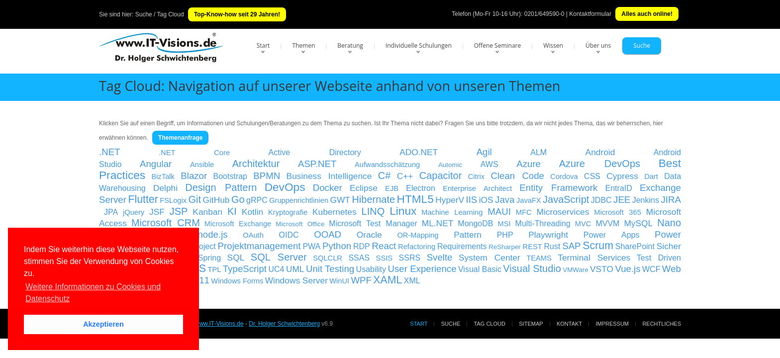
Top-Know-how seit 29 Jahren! (237, 14)
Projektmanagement (259, 246)
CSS (592, 176)
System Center (489, 258)
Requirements (462, 246)
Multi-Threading (543, 223)
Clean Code (517, 176)
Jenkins (645, 200)
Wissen (553, 45)
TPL (214, 269)
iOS (486, 200)
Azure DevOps (599, 163)
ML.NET (438, 223)
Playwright (548, 235)
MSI (504, 224)
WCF (651, 269)
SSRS (410, 258)
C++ (405, 176)
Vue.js (627, 269)
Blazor (194, 176)
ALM (538, 152)
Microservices (562, 212)
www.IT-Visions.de (219, 323)
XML (412, 280)
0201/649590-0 (544, 13)
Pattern (468, 235)
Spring (209, 258)
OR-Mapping (417, 235)
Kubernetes (334, 212)
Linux (403, 210)
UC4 (276, 269)
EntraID (618, 188)
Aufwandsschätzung (387, 165)
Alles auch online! (647, 13)
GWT (340, 200)
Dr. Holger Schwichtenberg (284, 323)
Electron (420, 188)
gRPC (257, 200)
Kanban (207, 212)
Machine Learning (452, 212)
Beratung (350, 45)
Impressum (612, 324)
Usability (371, 269)
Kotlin (252, 212)
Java (504, 199)
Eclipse (364, 188)
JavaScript (566, 199)
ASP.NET (317, 164)
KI (232, 211)
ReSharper (504, 247)
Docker (327, 187)
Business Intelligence (329, 176)
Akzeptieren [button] (103, 324)
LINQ (373, 211)
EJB (391, 188)
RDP (361, 246)
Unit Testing (330, 269)
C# (384, 175)
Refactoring (416, 247)
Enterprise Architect (477, 188)
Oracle (369, 235)
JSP (179, 211)
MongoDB (475, 223)
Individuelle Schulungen (419, 45)
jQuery (133, 212)
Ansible (202, 165)
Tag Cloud (489, 324)
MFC (524, 212)
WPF (361, 280)
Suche (641, 45)
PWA (311, 246)
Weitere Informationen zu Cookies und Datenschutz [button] (93, 292)
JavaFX (528, 200)
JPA (111, 212)
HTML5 (415, 198)
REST (532, 247)
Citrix (476, 176)
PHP (505, 235)
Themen (303, 45)
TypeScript (245, 269)
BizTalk (163, 176)
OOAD (327, 234)
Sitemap (531, 324)
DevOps (285, 186)
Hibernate (373, 199)
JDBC (601, 200)
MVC (583, 224)
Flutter (143, 199)
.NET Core (194, 153)
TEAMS (539, 258)
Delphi (165, 188)
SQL (236, 258)
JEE (621, 199)
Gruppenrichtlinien (298, 200)
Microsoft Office (300, 224)
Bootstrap (230, 176)
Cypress (622, 176)
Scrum (598, 246)
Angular (156, 164)
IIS (471, 199)
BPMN (266, 176)
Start (263, 45)
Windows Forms (237, 281)
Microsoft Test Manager (373, 223)
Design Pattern (221, 187)
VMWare (575, 269)
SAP (571, 246)
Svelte (440, 257)
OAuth (253, 235)
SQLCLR (327, 258)
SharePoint (635, 246)
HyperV (449, 200)
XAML (387, 280)
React (384, 246)
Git (195, 199)
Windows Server (296, 280)
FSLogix (173, 200)
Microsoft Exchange (237, 224)
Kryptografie (287, 212)
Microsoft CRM (165, 222)
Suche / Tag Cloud (159, 14)
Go (238, 199)
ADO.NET (418, 152)
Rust (552, 246)
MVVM (607, 223)
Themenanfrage (180, 137)
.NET (109, 152)
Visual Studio (532, 268)
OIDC (288, 235)
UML (295, 269)
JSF (157, 212)
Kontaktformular (590, 13)
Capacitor (440, 175)
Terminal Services (594, 258)
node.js (212, 234)
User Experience (422, 269)
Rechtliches (661, 324)
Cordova (564, 176)
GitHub (216, 200)
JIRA (671, 199)
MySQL (638, 223)
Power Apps (612, 235)
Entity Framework (558, 187)
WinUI (339, 281)
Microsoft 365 (617, 212)
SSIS (384, 258)
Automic (450, 165)
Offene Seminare (497, 45)
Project (203, 246)
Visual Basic (479, 269)
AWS (489, 164)
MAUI (499, 211)
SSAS (359, 258)
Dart (651, 176)
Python (336, 246)
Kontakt (569, 324)
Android (600, 152)
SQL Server (279, 257)
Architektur (256, 163)
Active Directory (315, 152)
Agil (484, 152)
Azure (528, 164)
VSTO (601, 269)
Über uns (598, 45)
